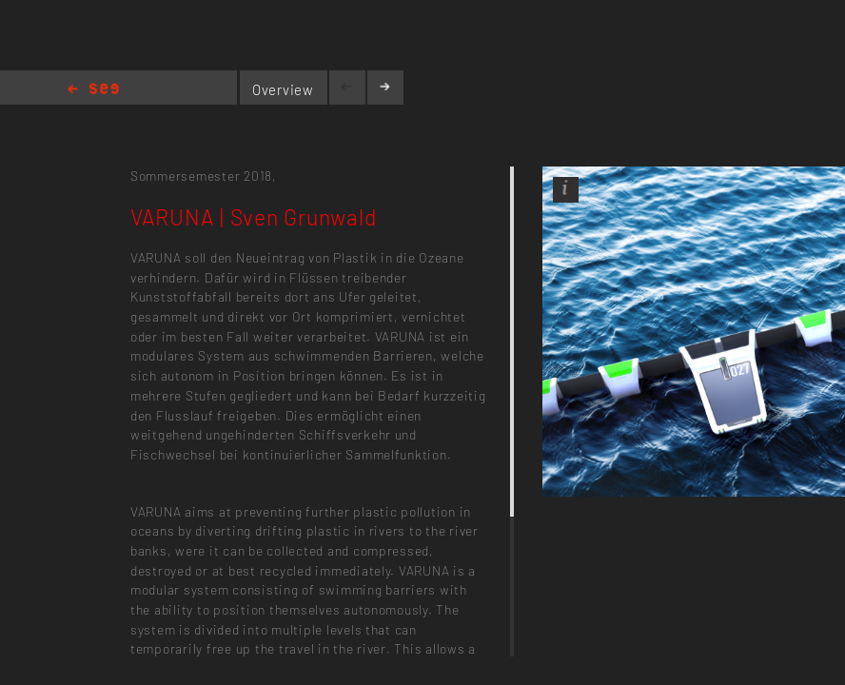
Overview (283, 89)
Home (93, 90)
